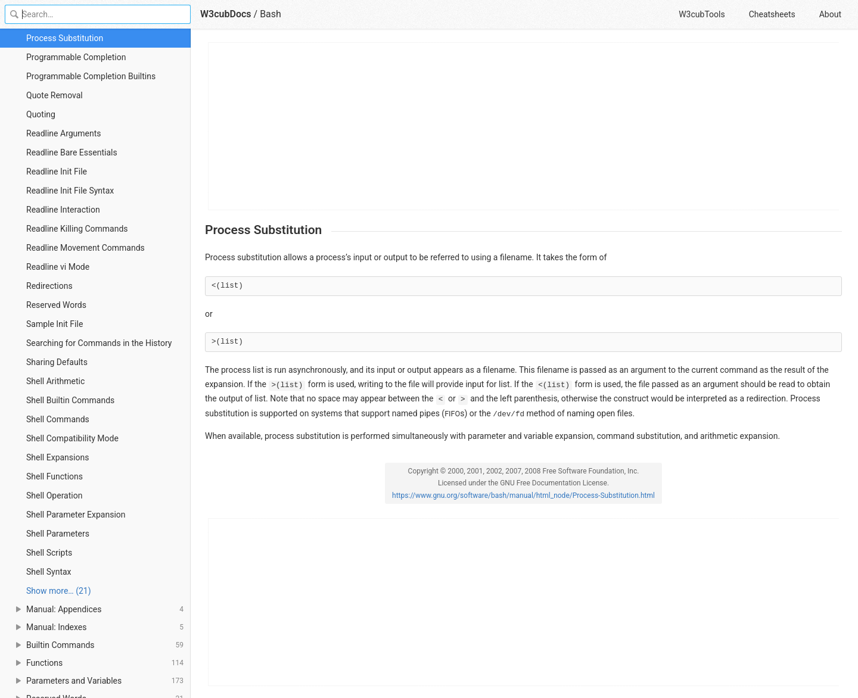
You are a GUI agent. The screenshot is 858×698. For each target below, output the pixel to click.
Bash (270, 14)
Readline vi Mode (57, 267)
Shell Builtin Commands (70, 400)
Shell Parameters (57, 533)
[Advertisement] (524, 126)
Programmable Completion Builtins (91, 76)
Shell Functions (54, 476)
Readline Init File (56, 171)
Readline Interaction (63, 209)
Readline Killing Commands (77, 228)
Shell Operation (54, 495)
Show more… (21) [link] (58, 591)
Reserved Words (56, 305)
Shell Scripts (49, 552)
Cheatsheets (772, 14)
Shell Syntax (49, 572)
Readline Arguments (63, 133)
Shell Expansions (57, 457)
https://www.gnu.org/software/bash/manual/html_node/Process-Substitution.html (523, 495)
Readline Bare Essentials (71, 152)
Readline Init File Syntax (70, 190)
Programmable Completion (76, 57)
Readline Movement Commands (85, 248)
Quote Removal (54, 95)
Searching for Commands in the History (99, 343)
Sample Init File (54, 324)
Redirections (49, 286)
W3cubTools (702, 14)
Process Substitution (64, 38)
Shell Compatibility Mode (72, 438)
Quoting (40, 114)
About (830, 14)
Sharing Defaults (57, 362)
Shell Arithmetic (55, 381)
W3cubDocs (225, 14)
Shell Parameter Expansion (76, 514)
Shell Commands (57, 419)
